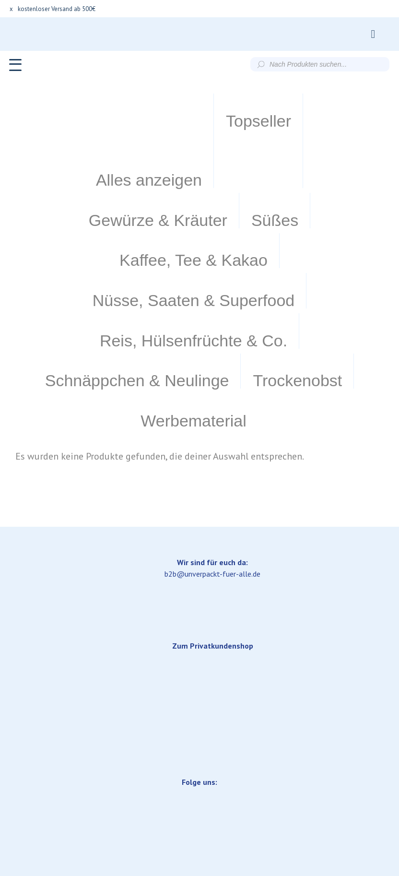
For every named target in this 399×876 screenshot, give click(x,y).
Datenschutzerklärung (319, 790)
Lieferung (115, 790)
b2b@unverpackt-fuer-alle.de (212, 453)
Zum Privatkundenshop (212, 525)
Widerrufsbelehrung (199, 812)
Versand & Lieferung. (200, 849)
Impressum (61, 790)
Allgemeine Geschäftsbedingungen (207, 790)
